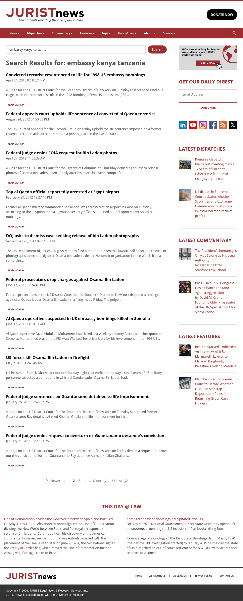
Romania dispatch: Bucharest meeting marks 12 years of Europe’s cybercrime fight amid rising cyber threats (214, 169)
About (149, 33)
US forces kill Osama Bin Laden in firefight (48, 357)
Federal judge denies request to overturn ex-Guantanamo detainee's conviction (85, 435)
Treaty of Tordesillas (25, 548)
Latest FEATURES (199, 336)
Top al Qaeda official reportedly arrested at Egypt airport (62, 192)
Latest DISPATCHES (202, 148)
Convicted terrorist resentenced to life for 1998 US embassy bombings (75, 74)
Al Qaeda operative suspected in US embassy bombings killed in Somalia (78, 318)
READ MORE (15, 104)
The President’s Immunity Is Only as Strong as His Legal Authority (216, 255)
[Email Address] (208, 94)
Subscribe (208, 107)
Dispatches (35, 33)
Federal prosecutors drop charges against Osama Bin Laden (65, 279)
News (14, 33)
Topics (106, 33)
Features (87, 33)
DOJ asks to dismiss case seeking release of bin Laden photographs (72, 235)
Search (157, 49)
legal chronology (152, 538)
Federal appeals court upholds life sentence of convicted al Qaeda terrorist (80, 113)
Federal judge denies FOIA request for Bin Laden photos (61, 152)
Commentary (62, 33)
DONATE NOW (222, 14)
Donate (168, 33)
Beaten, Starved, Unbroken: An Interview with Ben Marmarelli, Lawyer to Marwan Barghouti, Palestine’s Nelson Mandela (216, 356)
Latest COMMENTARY (205, 240)
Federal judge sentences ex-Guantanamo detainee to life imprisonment (77, 396)
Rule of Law (127, 33)
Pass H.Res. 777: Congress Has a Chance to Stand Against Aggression (214, 288)
